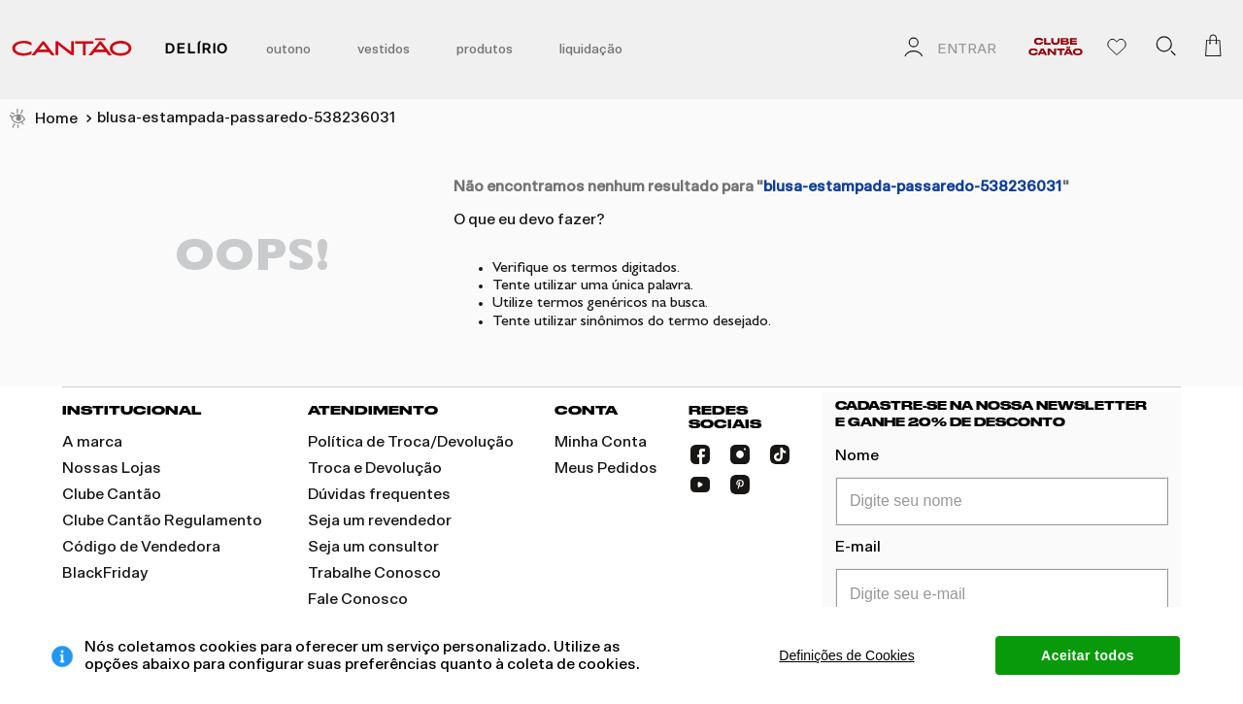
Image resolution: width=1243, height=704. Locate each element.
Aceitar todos (1087, 655)
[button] (1165, 49)
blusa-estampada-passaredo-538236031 (246, 117)
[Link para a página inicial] (43, 119)
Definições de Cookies (846, 655)
